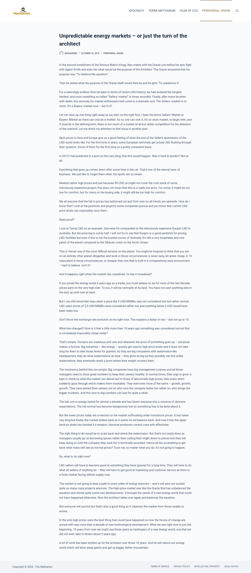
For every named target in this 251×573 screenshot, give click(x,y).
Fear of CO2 (189, 10)
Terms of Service (159, 566)
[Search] (237, 10)
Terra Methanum (161, 10)
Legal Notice (231, 566)
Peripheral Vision (216, 10)
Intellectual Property (207, 566)
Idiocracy (136, 10)
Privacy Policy (182, 566)
